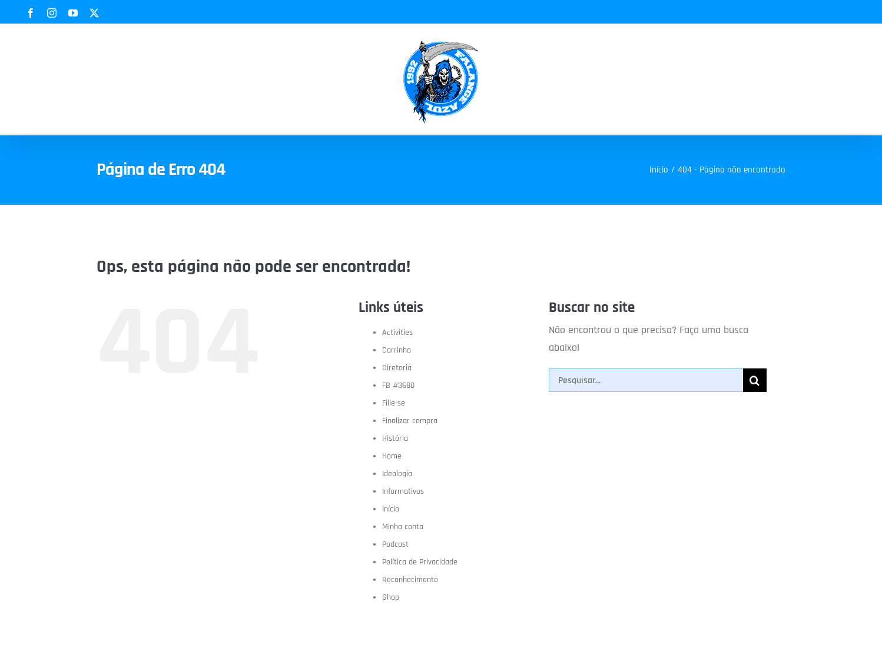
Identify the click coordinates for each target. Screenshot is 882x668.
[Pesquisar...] (646, 380)
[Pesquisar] (755, 380)
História (395, 438)
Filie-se (393, 403)
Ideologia (397, 473)
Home (392, 456)
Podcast (395, 544)
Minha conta (402, 526)
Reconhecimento (410, 579)
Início (390, 509)
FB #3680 (398, 385)
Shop (390, 597)
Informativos (403, 491)
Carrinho (396, 350)
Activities (397, 332)
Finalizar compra (409, 421)
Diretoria (397, 368)
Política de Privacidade (419, 562)
